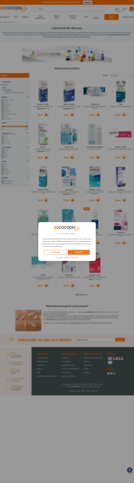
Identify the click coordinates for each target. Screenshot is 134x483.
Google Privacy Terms (72, 257)
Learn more (59, 257)
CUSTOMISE (55, 252)
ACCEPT (78, 252)
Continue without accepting (67, 233)
